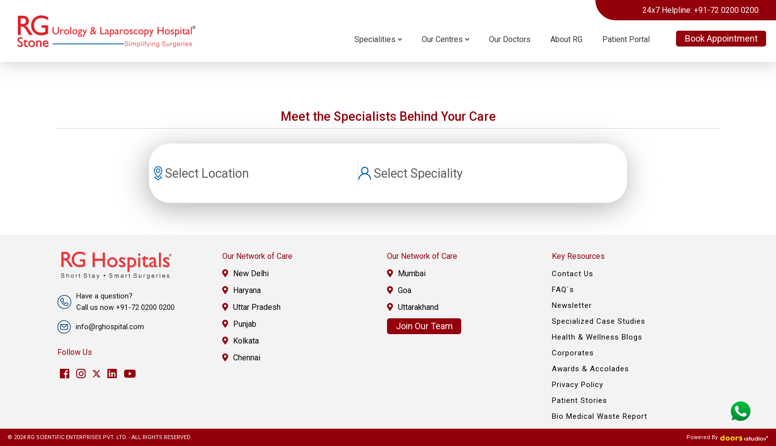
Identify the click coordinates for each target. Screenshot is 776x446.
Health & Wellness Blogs (597, 337)
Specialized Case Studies (598, 321)
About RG (566, 39)
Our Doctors (510, 39)
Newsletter (572, 305)
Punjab (239, 324)
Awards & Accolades (590, 368)
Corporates (573, 352)
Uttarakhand (412, 307)
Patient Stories (579, 400)
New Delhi (245, 273)
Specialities (374, 39)
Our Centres (442, 39)
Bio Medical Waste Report (599, 416)
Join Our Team (424, 326)
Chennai (241, 357)
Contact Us (572, 273)
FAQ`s (563, 289)
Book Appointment (721, 38)
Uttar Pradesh (251, 307)
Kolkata (240, 341)
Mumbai (406, 273)
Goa (399, 290)
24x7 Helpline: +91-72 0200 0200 (700, 10)
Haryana (241, 290)
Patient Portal (626, 39)
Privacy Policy (577, 384)
